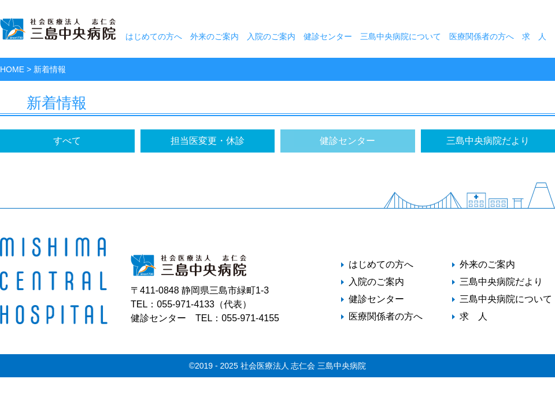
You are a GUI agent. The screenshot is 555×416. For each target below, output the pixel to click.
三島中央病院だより (488, 141)
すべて (67, 141)
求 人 (534, 36)
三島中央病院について (400, 36)
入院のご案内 (271, 36)
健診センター (328, 36)
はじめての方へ (153, 36)
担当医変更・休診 (208, 141)
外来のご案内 (214, 36)
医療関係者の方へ (481, 36)
